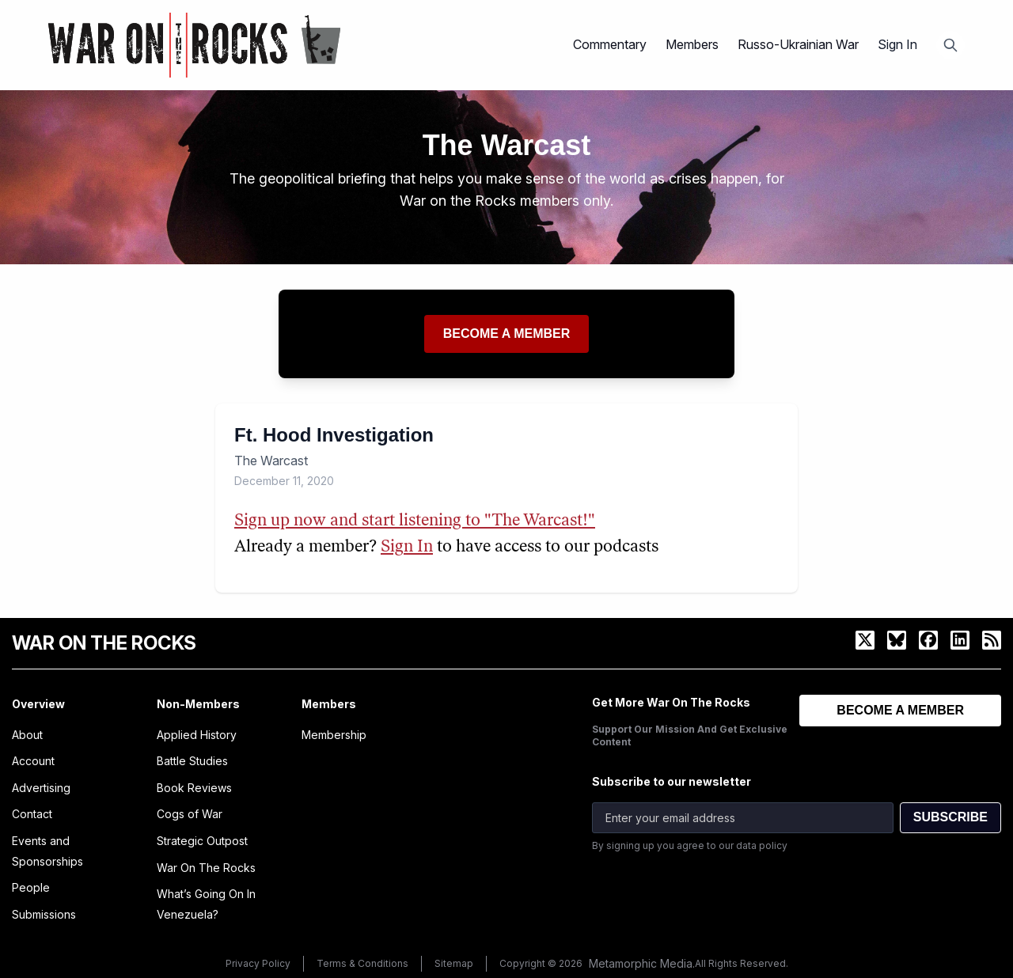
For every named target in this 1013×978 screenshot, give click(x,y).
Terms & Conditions (362, 963)
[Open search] (950, 45)
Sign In (897, 44)
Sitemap (453, 963)
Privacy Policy (258, 963)
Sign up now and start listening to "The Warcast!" (414, 521)
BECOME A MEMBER (900, 710)
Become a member (507, 333)
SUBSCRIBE (950, 817)
